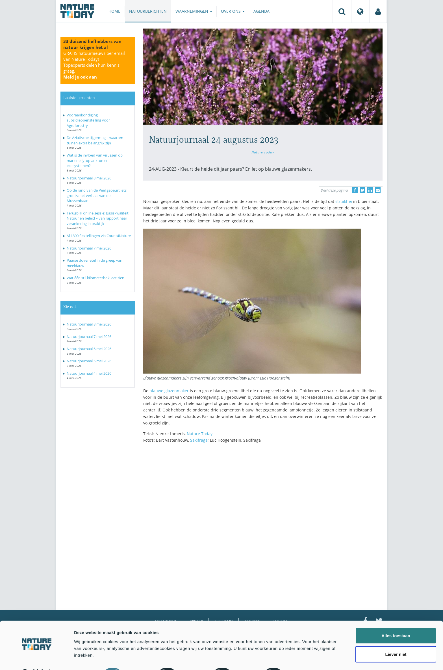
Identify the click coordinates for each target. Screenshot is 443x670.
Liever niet (395, 640)
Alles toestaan (395, 621)
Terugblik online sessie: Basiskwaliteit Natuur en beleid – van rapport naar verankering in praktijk (98, 218)
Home (114, 11)
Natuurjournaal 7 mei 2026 (89, 248)
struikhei (343, 201)
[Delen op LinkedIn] (370, 190)
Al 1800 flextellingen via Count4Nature (99, 235)
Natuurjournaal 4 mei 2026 (89, 373)
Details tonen (305, 658)
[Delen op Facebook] (355, 190)
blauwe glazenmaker (169, 390)
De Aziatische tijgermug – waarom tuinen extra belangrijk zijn (95, 140)
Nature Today (262, 152)
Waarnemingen (193, 11)
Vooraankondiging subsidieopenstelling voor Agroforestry (88, 120)
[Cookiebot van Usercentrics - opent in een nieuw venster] (36, 659)
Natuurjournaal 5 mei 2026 (89, 360)
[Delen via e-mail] (378, 190)
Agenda (261, 11)
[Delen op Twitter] (362, 190)
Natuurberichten (148, 11)
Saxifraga (199, 440)
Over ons (233, 11)
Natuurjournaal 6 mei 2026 (89, 348)
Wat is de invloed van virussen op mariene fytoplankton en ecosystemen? (95, 160)
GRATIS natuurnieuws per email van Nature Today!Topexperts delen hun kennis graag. (94, 65)
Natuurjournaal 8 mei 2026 (89, 178)
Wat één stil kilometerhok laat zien (95, 277)
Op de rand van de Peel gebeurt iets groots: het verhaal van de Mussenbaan (97, 195)
